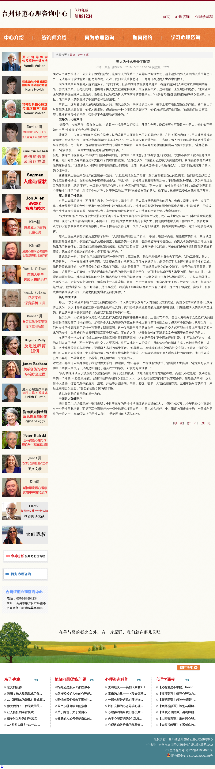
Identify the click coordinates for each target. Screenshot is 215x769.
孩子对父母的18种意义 (22, 718)
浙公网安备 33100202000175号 (190, 755)
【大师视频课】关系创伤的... (177, 725)
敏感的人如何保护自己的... (75, 718)
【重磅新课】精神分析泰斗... (177, 699)
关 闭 (206, 423)
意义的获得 (14, 687)
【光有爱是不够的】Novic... (177, 687)
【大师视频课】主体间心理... (177, 718)
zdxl (210, 761)
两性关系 (83, 54)
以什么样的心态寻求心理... (125, 706)
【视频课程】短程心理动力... (177, 693)
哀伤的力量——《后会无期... (127, 693)
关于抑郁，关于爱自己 (72, 712)
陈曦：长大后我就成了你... (24, 693)
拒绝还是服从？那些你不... (75, 687)
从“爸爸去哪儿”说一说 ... (23, 725)
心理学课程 (204, 17)
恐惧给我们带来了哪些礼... (75, 699)
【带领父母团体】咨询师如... (177, 712)
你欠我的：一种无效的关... (24, 706)
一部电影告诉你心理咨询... (125, 699)
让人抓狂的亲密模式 (20, 712)
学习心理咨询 (186, 38)
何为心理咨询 (104, 38)
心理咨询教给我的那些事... (125, 725)
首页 (166, 17)
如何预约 (148, 38)
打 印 (192, 423)
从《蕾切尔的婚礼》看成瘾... (26, 699)
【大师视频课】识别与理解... (177, 706)
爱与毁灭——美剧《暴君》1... (127, 687)
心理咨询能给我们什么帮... (125, 712)
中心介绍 (19, 38)
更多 (36, 680)
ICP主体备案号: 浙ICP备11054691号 (189, 750)
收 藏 (178, 423)
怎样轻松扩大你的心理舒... (75, 693)
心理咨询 (182, 17)
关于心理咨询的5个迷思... (125, 718)
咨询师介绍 (59, 38)
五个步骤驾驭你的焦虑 (72, 706)
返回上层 (188, 668)
